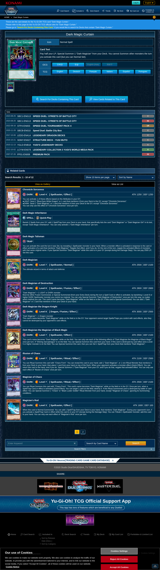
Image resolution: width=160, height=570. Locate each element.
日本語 (60, 64)
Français (93, 71)
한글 (76, 64)
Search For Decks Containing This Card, (35, 27)
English (60, 71)
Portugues (143, 71)
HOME (7, 17)
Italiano (110, 71)
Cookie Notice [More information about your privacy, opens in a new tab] (12, 567)
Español (126, 71)
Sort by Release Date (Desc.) (48, 539)
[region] (80, 559)
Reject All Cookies (119, 559)
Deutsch (76, 71)
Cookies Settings (119, 551)
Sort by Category (49, 544)
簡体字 (109, 64)
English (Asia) (93, 64)
